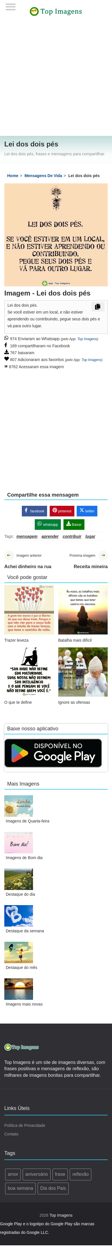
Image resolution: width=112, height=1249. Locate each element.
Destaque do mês (21, 967)
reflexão (80, 1174)
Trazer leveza (16, 640)
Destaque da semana (25, 931)
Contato (11, 1134)
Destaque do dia (20, 894)
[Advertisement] (54, 79)
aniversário (36, 1174)
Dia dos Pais (53, 1188)
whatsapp (48, 524)
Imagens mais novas (24, 1004)
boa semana (20, 1188)
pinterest (62, 510)
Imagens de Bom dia (24, 857)
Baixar (74, 524)
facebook (34, 510)
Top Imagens (87, 339)
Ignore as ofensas (74, 702)
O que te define (18, 702)
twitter (87, 510)
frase (60, 1174)
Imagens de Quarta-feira (27, 821)
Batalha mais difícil (75, 640)
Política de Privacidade (24, 1125)
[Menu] (10, 5)
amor (13, 1174)
